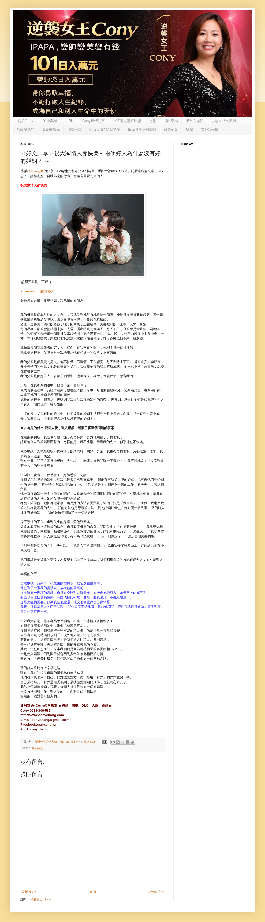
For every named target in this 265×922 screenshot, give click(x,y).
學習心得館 (194, 121)
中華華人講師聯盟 (127, 121)
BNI (72, 121)
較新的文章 (29, 892)
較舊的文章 (156, 892)
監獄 (189, 130)
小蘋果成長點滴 (223, 121)
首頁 (93, 892)
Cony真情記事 (93, 121)
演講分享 (75, 130)
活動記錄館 (25, 130)
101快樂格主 (51, 121)
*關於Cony (24, 121)
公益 (152, 121)
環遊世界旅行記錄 (142, 130)
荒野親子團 (210, 130)
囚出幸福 (171, 121)
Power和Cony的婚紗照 (37, 291)
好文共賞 (37, 748)
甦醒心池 (171, 130)
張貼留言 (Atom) (41, 899)
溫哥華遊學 (51, 130)
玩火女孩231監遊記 (104, 130)
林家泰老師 (35, 171)
